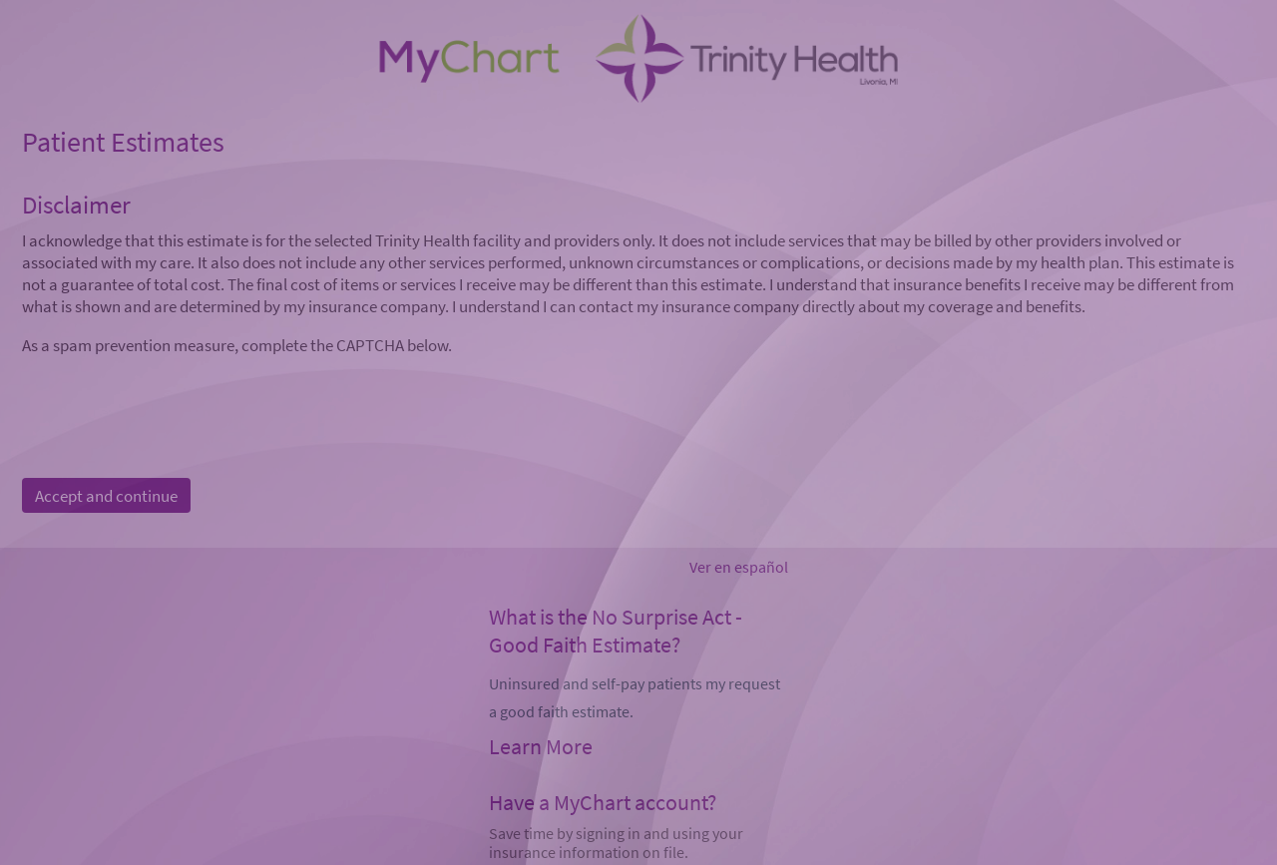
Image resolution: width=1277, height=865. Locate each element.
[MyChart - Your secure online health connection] (638, 61)
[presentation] (173, 395)
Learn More (541, 746)
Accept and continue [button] (106, 496)
